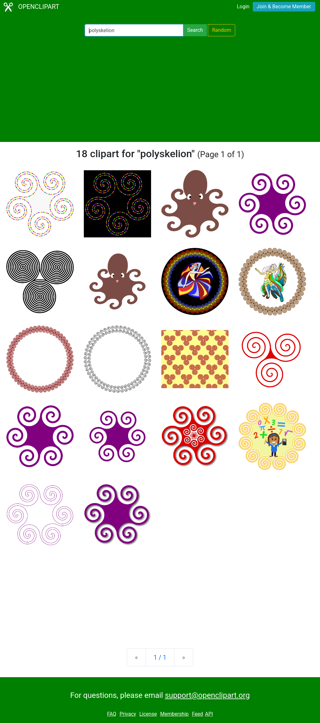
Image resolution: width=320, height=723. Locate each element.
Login (243, 7)
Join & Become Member (284, 7)
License (148, 714)
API (209, 714)
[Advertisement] (160, 89)
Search (195, 30)
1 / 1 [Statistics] (160, 657)
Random (221, 30)
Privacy (128, 714)
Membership (174, 714)
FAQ (111, 714)
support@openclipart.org (207, 695)
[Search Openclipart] (134, 30)
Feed (197, 714)
